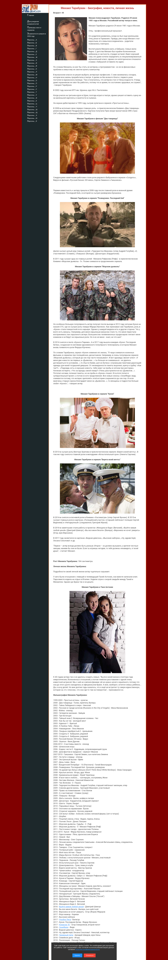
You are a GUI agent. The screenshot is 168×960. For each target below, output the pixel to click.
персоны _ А (32, 39)
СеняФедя (63, 927)
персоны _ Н (32, 77)
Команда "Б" (64, 925)
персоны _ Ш (32, 109)
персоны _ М (32, 74)
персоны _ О (32, 80)
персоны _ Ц (32, 103)
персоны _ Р (32, 86)
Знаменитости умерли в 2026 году (36, 34)
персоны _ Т (32, 91)
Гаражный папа (66, 935)
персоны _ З (32, 59)
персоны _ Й (32, 65)
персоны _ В (32, 45)
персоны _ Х (32, 100)
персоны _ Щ (32, 112)
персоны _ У (32, 94)
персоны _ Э (32, 115)
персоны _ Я (32, 120)
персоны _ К (32, 68)
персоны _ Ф (32, 97)
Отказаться (89, 955)
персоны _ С (32, 89)
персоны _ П (32, 83)
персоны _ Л (32, 71)
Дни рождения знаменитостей (33, 22)
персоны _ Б (32, 42)
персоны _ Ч (32, 106)
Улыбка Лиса (65, 919)
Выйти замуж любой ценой (71, 906)
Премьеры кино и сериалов (34, 28)
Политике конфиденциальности (87, 949)
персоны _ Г (32, 48)
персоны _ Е (32, 54)
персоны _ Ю (32, 118)
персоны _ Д (32, 51)
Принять (77, 955)
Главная (30, 15)
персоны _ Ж (32, 57)
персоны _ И (32, 62)
